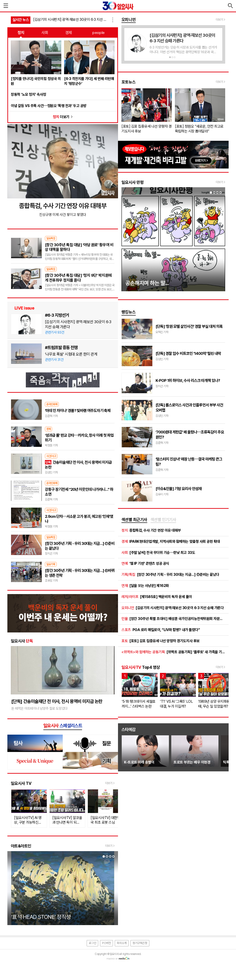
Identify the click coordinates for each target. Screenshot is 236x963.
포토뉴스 (128, 82)
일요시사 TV (21, 783)
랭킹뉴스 (128, 312)
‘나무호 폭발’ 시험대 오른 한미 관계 (71, 354)
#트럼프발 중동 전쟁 (61, 347)
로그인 (92, 943)
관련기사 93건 (54, 332)
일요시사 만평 (132, 182)
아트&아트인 (21, 845)
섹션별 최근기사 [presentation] (134, 519)
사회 (44, 32)
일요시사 (22, 640)
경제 (68, 32)
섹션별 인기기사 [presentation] (163, 519)
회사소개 (122, 943)
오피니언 (128, 19)
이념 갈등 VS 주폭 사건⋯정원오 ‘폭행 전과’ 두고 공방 (48, 106)
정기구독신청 (140, 943)
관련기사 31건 (54, 360)
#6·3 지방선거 (57, 315)
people (98, 32)
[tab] (134, 520)
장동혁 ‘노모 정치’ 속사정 (28, 94)
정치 (21, 32)
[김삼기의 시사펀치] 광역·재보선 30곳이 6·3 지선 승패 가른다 (71, 19)
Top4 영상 (140, 667)
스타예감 (128, 729)
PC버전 (106, 943)
